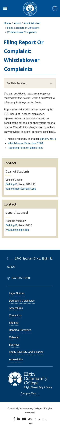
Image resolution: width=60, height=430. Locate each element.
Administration (32, 23)
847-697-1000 (18, 278)
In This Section (16, 83)
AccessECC (16, 308)
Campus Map (30, 393)
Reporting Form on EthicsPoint (25, 147)
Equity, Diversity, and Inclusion (26, 352)
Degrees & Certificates (22, 300)
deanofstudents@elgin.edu (20, 188)
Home (7, 23)
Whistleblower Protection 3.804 (25, 143)
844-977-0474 (48, 138)
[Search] (54, 8)
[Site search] (54, 8)
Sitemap (13, 322)
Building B (11, 184)
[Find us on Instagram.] (45, 420)
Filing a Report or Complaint (23, 27)
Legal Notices (16, 293)
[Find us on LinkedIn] (18, 420)
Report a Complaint (20, 330)
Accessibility (16, 359)
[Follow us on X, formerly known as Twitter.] (30, 420)
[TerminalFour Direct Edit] (30, 423)
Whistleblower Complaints (22, 32)
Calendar (14, 337)
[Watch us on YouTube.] (24, 420)
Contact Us (15, 315)
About (17, 23)
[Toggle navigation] (5, 9)
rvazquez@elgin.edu (17, 229)
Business (14, 344)
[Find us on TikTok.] (38, 420)
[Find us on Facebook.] (14, 420)
